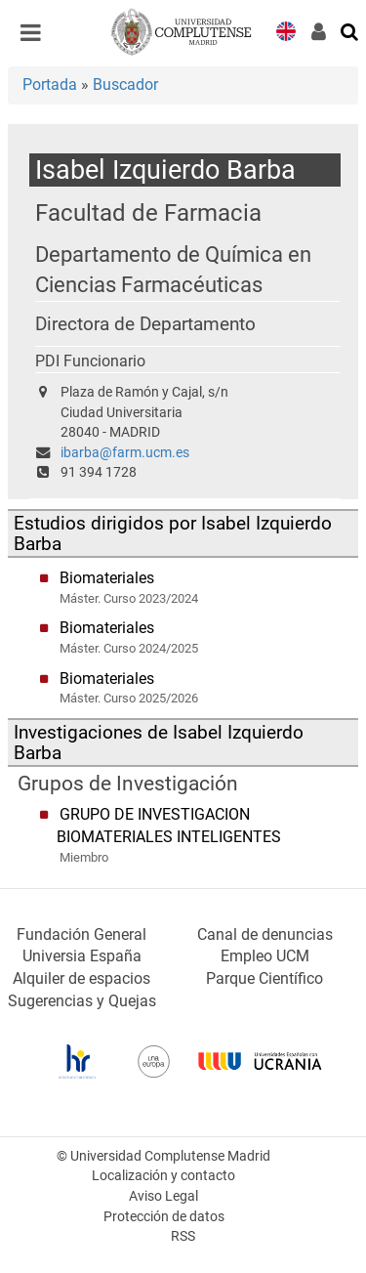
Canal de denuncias (265, 934)
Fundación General (81, 934)
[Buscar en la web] (350, 30)
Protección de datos (163, 1217)
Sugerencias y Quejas (82, 1001)
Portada (49, 84)
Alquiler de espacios (81, 978)
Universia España (82, 956)
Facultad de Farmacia (148, 212)
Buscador (125, 84)
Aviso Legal (163, 1196)
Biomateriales (107, 578)
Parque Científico (264, 978)
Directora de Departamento (145, 324)
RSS (183, 1236)
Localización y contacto (163, 1175)
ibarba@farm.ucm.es (125, 453)
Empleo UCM (265, 956)
